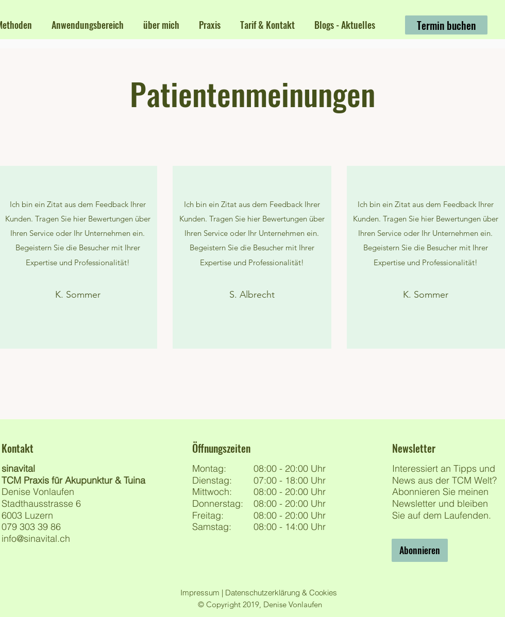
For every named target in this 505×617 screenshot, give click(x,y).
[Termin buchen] (446, 25)
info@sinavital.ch (36, 538)
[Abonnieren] (420, 550)
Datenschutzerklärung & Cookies (280, 592)
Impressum (201, 592)
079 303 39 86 (31, 527)
